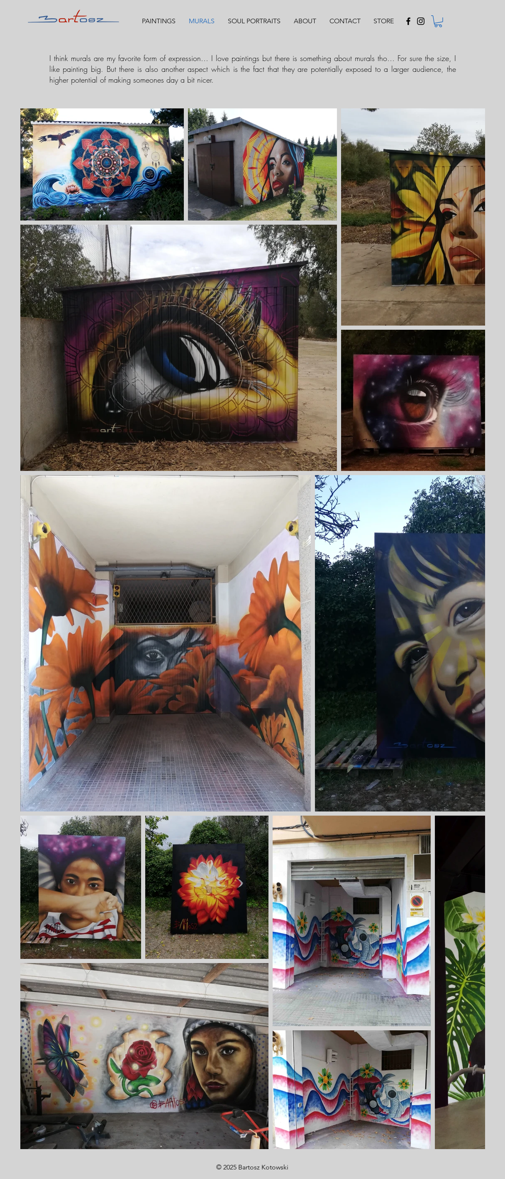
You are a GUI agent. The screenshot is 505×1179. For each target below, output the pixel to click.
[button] (438, 21)
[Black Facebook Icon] (408, 21)
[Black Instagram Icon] (421, 21)
